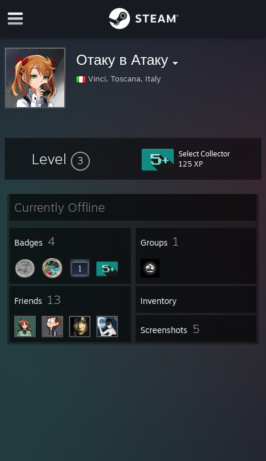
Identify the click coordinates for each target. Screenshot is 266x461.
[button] (61, 159)
